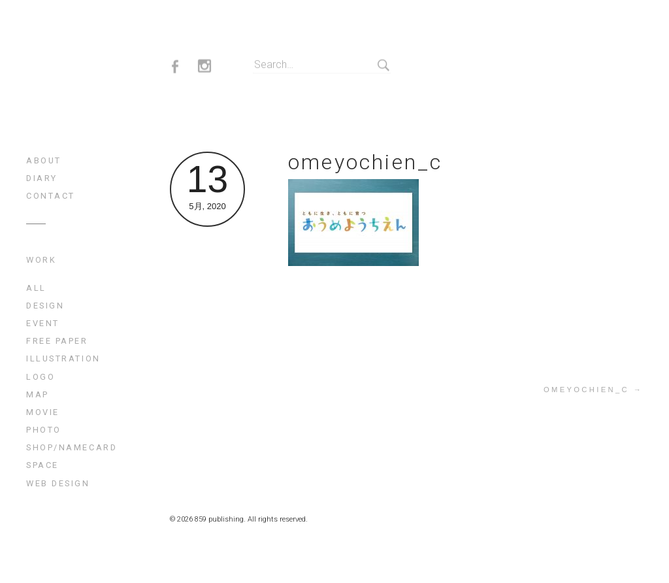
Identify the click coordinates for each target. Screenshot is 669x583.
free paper (57, 341)
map (37, 394)
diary (41, 178)
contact (50, 196)
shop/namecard (71, 447)
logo (40, 377)
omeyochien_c (365, 162)
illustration (63, 358)
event (42, 323)
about (43, 160)
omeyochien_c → (593, 389)
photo (43, 430)
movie (42, 412)
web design (58, 483)
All (36, 288)
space (42, 465)
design (45, 305)
